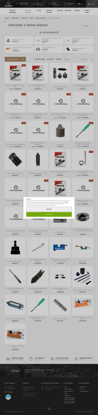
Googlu (66, 202)
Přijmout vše (49, 214)
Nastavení (49, 209)
